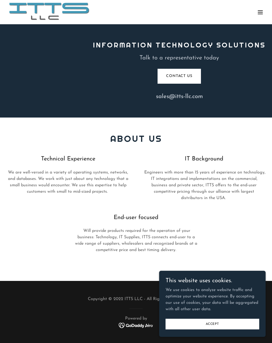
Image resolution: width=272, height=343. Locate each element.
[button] (260, 12)
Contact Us (179, 76)
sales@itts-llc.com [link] (179, 97)
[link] (50, 12)
